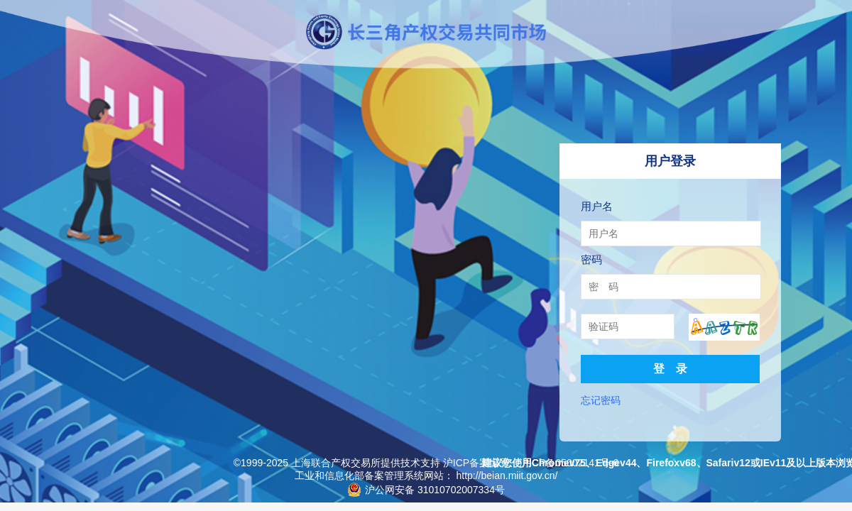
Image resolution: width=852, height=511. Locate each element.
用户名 (597, 206)
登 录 (670, 369)
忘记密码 (601, 400)
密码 (591, 259)
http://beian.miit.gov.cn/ (506, 475)
